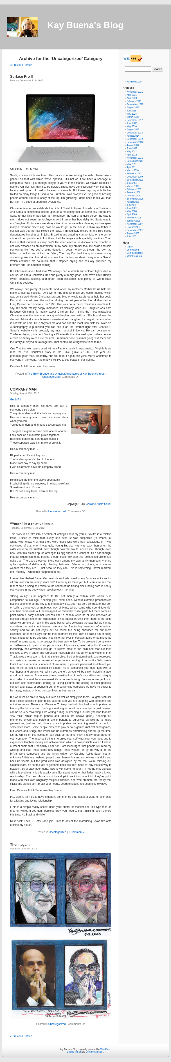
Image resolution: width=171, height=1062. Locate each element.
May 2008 (132, 211)
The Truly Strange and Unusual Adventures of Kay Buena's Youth (66, 373)
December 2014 (135, 132)
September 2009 (135, 180)
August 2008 (133, 202)
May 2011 (132, 164)
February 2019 (134, 101)
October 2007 (133, 227)
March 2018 (133, 117)
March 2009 (133, 186)
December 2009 (135, 177)
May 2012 (132, 151)
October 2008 (133, 195)
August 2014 (133, 136)
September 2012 (135, 142)
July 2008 (131, 205)
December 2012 (135, 139)
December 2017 (135, 120)
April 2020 (132, 98)
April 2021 (132, 95)
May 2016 (132, 126)
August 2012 (133, 145)
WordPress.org (134, 256)
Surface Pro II (21, 76)
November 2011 (135, 158)
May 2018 (132, 114)
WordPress (105, 1049)
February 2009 (134, 189)
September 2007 (135, 230)
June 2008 (132, 208)
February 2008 (134, 217)
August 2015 (133, 129)
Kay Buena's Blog (85, 25)
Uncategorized (51, 376)
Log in (130, 246)
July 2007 (131, 236)
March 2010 (133, 170)
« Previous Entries (21, 65)
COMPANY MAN (23, 389)
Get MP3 (15, 399)
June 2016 (132, 123)
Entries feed (133, 250)
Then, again (20, 844)
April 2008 (132, 214)
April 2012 (132, 154)
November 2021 (135, 92)
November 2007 (135, 224)
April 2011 (132, 167)
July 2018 (131, 110)
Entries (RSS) (74, 1052)
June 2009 (132, 183)
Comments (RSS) (94, 1052)
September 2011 (135, 161)
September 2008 (135, 199)
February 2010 (134, 173)
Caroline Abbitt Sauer (98, 504)
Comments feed (135, 253)
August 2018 (133, 107)
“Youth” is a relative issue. (32, 524)
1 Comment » (76, 832)
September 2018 (135, 104)
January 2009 (133, 192)
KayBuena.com (134, 81)
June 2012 (132, 148)
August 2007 (133, 233)
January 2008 (133, 221)
